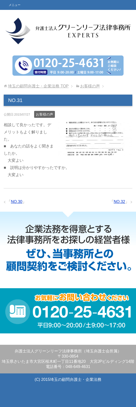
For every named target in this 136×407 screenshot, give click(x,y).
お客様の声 (44, 114)
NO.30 (16, 202)
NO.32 (119, 202)
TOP (38, 86)
